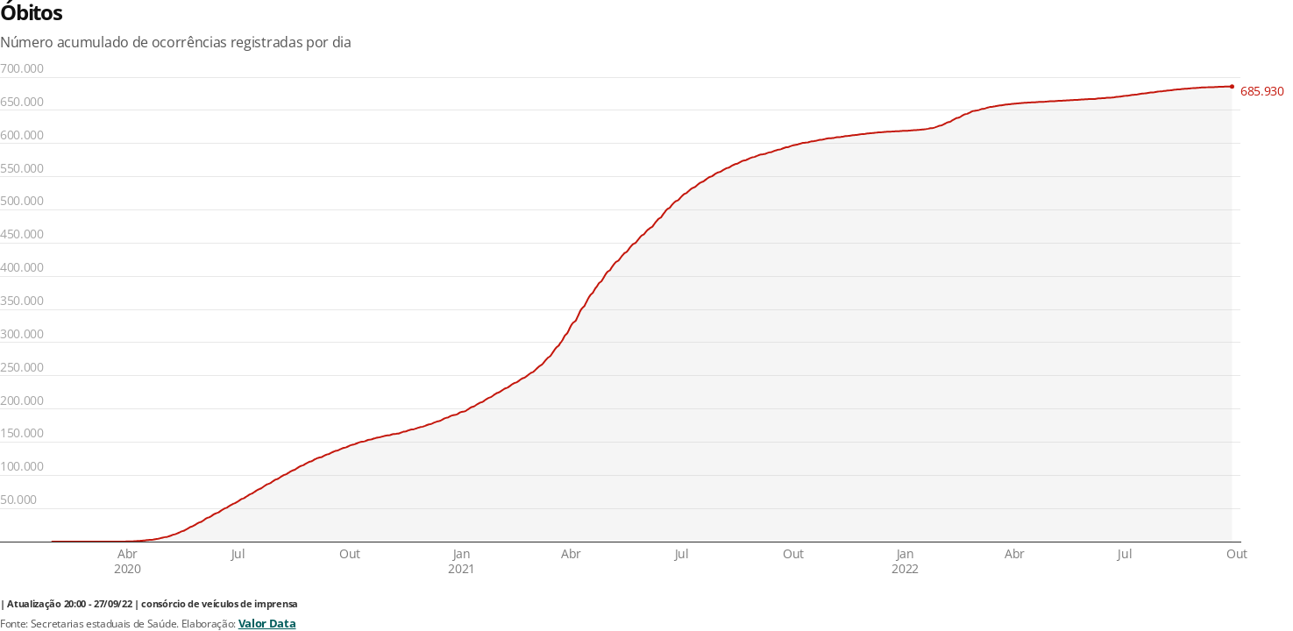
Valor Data (267, 623)
